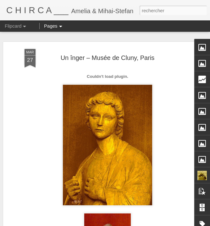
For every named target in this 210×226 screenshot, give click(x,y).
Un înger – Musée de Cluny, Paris (108, 57)
